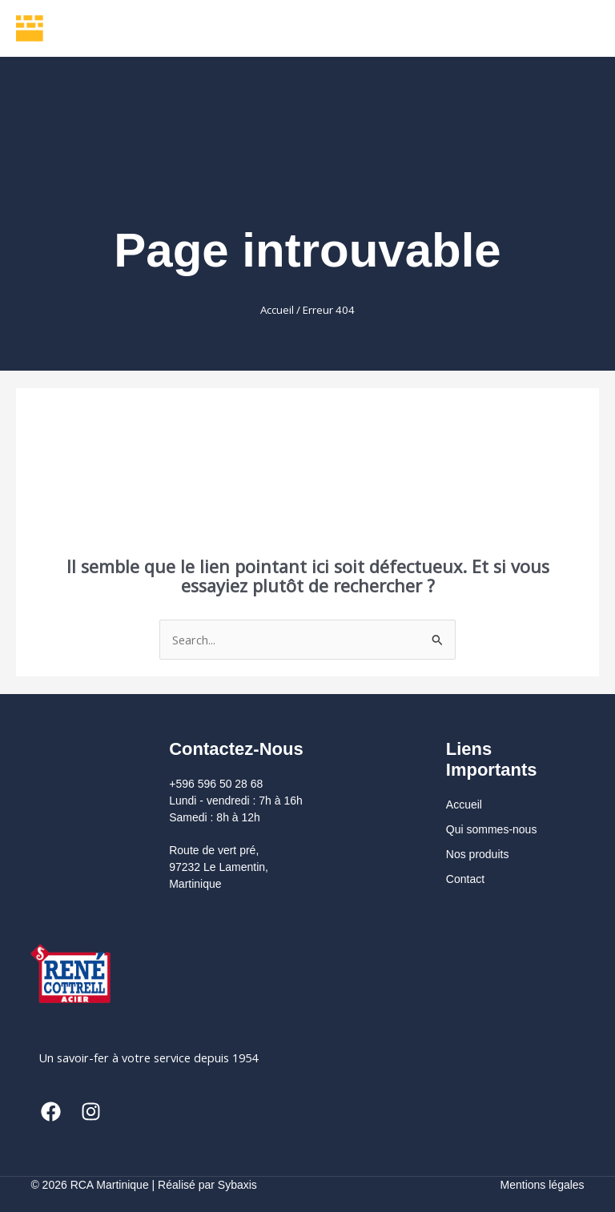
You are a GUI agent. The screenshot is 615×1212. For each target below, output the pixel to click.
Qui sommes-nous (491, 829)
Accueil (277, 310)
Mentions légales (542, 1184)
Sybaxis (237, 1184)
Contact (465, 879)
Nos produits (477, 854)
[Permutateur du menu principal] (579, 28)
